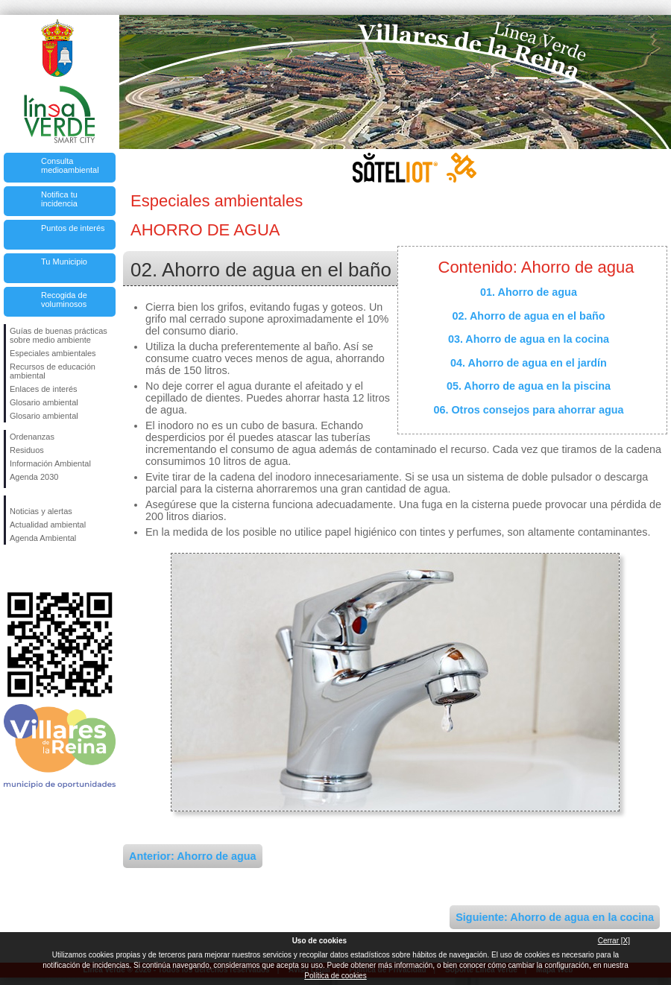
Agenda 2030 (34, 476)
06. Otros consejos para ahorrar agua (528, 410)
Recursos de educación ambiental (52, 371)
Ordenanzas (32, 436)
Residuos (27, 450)
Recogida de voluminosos (64, 299)
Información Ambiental (50, 463)
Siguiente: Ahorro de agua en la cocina (555, 917)
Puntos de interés (73, 228)
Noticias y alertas (41, 511)
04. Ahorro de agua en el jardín (528, 363)
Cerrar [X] (614, 941)
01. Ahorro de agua (528, 292)
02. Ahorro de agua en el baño (529, 316)
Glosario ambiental (44, 402)
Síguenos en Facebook (13, 568)
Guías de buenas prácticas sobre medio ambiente (58, 335)
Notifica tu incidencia (59, 199)
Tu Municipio (64, 261)
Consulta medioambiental (70, 165)
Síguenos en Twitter (37, 568)
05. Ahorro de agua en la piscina (529, 386)
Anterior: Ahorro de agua (192, 856)
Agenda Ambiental (43, 537)
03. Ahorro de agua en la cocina (528, 339)
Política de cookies (335, 976)
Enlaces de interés (44, 388)
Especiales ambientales (53, 353)
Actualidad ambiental (48, 524)
